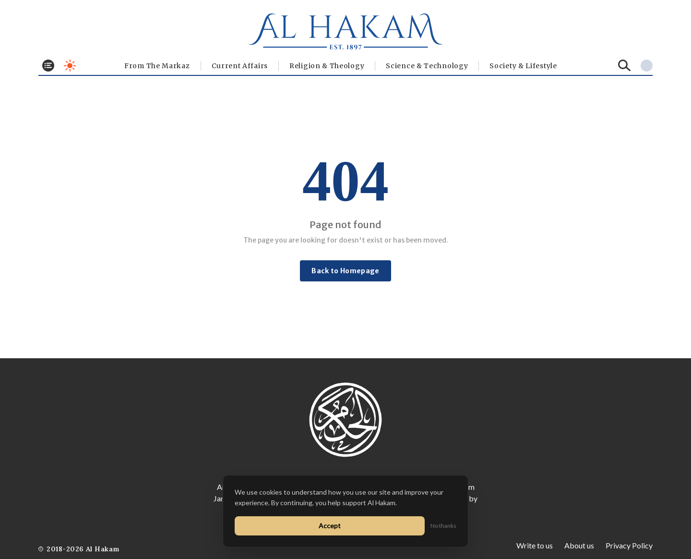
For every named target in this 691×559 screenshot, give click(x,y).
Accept (330, 526)
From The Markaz (157, 65)
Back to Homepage (345, 271)
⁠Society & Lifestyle (523, 65)
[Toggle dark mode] (70, 66)
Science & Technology (427, 65)
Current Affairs (240, 65)
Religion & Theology (326, 65)
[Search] (624, 66)
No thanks (443, 525)
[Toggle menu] (48, 66)
